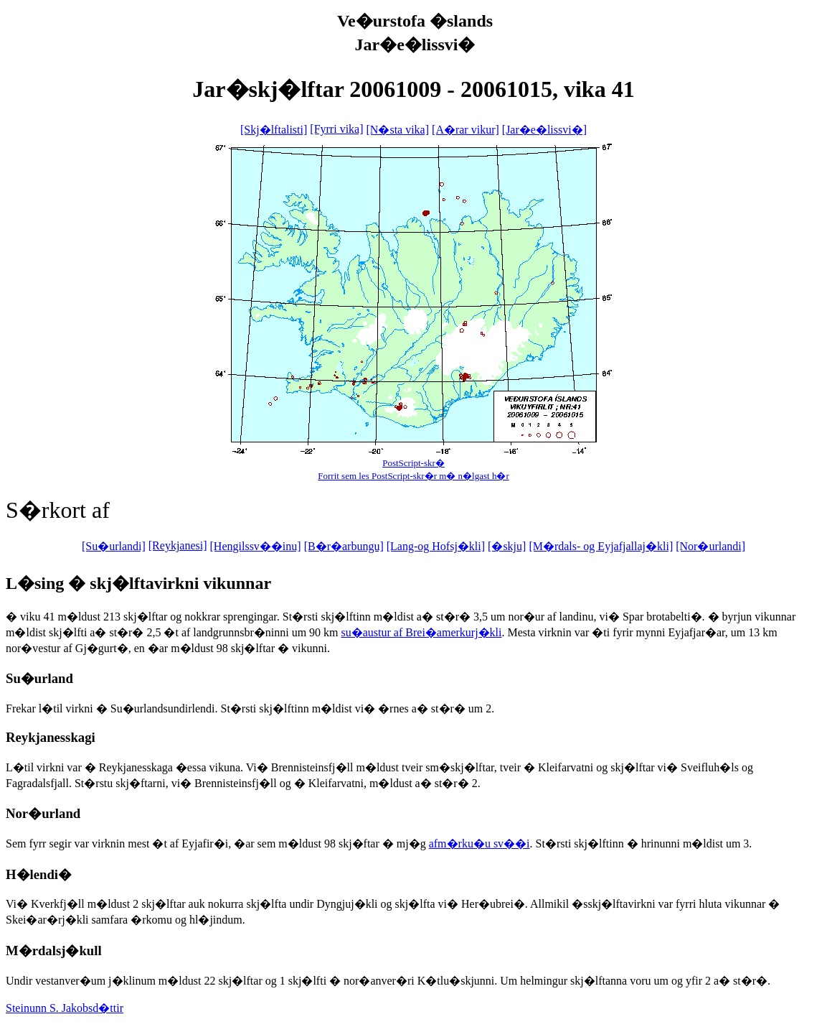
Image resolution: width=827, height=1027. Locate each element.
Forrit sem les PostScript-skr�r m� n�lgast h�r (413, 475)
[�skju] (507, 546)
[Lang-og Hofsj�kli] (436, 546)
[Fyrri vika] (336, 129)
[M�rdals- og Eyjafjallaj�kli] (601, 546)
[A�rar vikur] (465, 130)
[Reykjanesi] (177, 545)
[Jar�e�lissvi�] (544, 130)
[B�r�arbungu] (344, 546)
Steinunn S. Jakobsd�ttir (64, 1008)
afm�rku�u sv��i (479, 843)
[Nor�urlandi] (710, 546)
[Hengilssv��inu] (255, 546)
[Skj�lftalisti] (273, 130)
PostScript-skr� (413, 462)
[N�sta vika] (398, 130)
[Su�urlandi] (114, 546)
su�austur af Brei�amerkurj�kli (421, 632)
